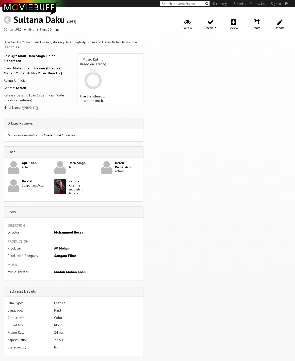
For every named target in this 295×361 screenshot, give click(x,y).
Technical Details (22, 291)
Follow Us (258, 3)
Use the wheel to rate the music (93, 98)
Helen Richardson (123, 165)
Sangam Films (65, 255)
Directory (221, 3)
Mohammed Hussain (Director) (37, 68)
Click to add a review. (57, 135)
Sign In (276, 3)
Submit (240, 3)
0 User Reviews (20, 123)
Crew (12, 211)
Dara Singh (36, 56)
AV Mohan (62, 248)
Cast (11, 151)
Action (21, 88)
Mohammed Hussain (70, 232)
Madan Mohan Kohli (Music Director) (33, 73)
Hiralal (27, 181)
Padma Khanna (74, 183)
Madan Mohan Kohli (70, 272)
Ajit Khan (18, 56)
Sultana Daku (39, 19)
